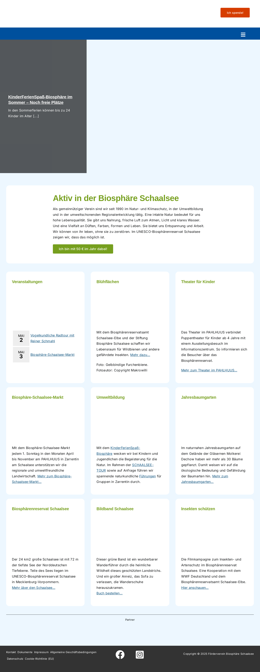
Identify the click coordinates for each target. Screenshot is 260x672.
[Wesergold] (156, 630)
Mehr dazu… (140, 355)
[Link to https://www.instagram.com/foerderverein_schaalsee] (140, 655)
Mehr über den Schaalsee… (33, 588)
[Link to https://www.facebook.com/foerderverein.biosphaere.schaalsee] (120, 655)
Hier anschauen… (195, 588)
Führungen (147, 476)
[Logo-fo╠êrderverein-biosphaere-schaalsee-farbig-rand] (37, 7)
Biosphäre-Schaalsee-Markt (52, 355)
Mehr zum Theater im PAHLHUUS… (209, 370)
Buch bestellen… (109, 593)
